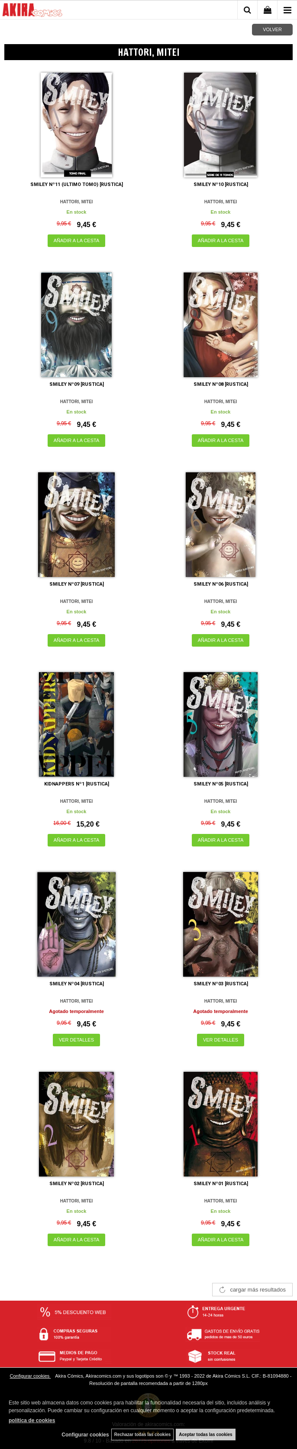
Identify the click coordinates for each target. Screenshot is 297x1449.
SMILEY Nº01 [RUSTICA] (221, 1183)
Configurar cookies (30, 1375)
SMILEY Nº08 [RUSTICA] (221, 384)
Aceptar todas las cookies (205, 1434)
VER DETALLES (76, 1039)
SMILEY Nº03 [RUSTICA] (221, 984)
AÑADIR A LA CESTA (77, 240)
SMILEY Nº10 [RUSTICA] (221, 184)
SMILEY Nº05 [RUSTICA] (221, 784)
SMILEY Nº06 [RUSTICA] (221, 584)
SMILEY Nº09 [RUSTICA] (76, 384)
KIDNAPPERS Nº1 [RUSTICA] (76, 784)
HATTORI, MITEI (76, 201)
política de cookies (32, 1420)
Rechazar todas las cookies (142, 1434)
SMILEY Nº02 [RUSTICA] (76, 1183)
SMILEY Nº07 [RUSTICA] (76, 584)
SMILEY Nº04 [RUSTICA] (76, 984)
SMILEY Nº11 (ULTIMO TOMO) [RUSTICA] (76, 184)
